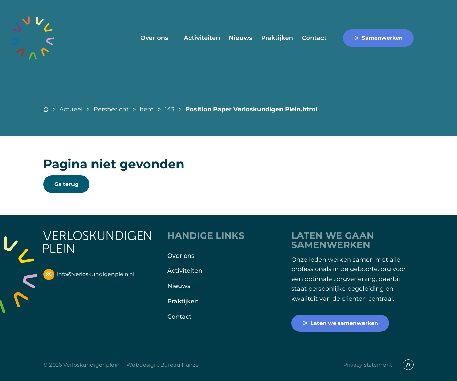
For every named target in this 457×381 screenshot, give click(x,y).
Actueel (71, 109)
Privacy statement (367, 365)
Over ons (154, 38)
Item (147, 109)
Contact (314, 38)
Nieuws (240, 38)
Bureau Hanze (179, 365)
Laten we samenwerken (340, 323)
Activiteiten (202, 38)
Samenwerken (378, 38)
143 (169, 109)
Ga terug (66, 184)
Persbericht (111, 109)
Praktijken (277, 38)
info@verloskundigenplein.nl (88, 274)
